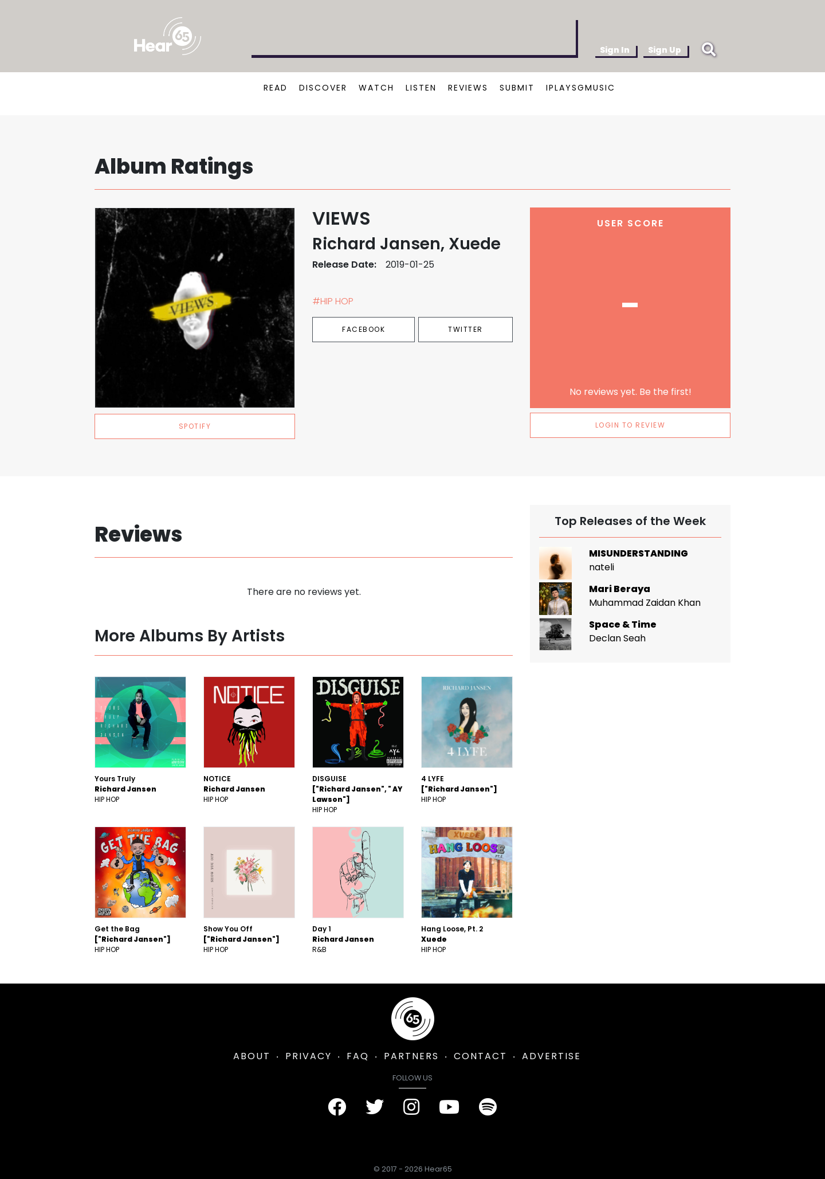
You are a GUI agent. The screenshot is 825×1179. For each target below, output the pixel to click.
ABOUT (251, 1056)
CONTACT (480, 1056)
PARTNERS (411, 1056)
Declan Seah (617, 638)
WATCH (376, 87)
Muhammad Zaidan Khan (645, 602)
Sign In (615, 50)
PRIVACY (308, 1056)
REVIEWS (468, 87)
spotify (195, 426)
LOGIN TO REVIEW (630, 425)
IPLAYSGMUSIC (580, 87)
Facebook (363, 329)
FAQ (358, 1056)
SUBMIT (517, 87)
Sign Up (664, 50)
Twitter (465, 329)
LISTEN (421, 87)
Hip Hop (107, 799)
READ (276, 87)
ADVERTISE (551, 1056)
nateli (601, 567)
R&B (319, 949)
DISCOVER (323, 87)
